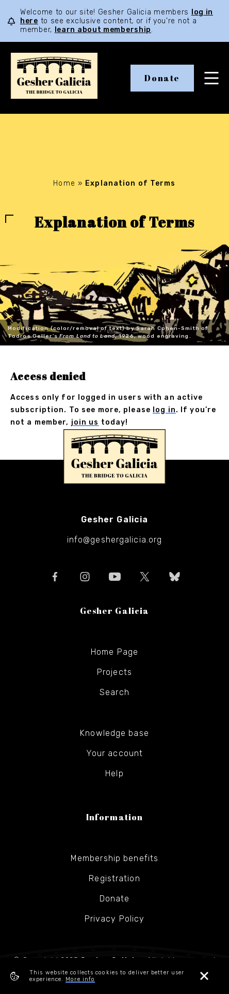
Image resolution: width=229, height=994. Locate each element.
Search (114, 692)
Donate (162, 78)
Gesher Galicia (114, 456)
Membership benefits (114, 858)
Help (114, 773)
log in (164, 409)
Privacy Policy (115, 919)
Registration (114, 878)
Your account (114, 753)
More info (80, 979)
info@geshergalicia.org (114, 540)
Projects (114, 672)
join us (85, 422)
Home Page (114, 652)
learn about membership (103, 29)
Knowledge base (114, 733)
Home (64, 183)
